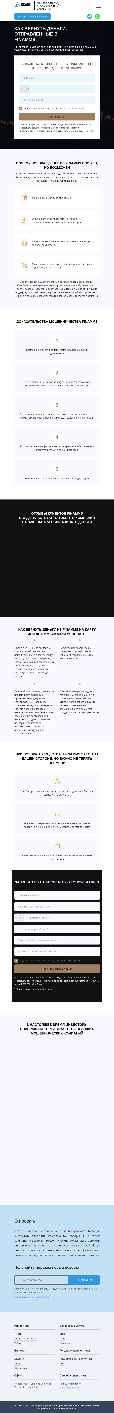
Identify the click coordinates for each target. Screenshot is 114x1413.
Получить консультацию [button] (57, 968)
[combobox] (24, 89)
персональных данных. (67, 960)
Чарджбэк (65, 1343)
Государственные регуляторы (76, 1358)
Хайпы (17, 1343)
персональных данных (71, 108)
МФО (62, 1338)
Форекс (18, 1333)
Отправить (57, 116)
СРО (62, 1363)
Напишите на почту (70, 1385)
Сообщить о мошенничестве (32, 16)
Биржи (17, 1363)
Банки (63, 1333)
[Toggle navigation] (98, 5)
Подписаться (84, 1280)
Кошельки (19, 1358)
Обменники (20, 1367)
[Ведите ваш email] (57, 1280)
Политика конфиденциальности (31, 1296)
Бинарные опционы (25, 1338)
